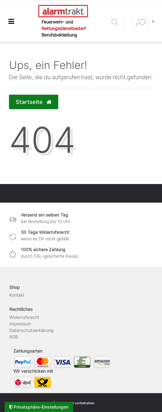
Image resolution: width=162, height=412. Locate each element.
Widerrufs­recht (24, 317)
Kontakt (16, 295)
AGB (13, 336)
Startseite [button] (33, 102)
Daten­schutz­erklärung (31, 330)
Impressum (20, 323)
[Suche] (116, 23)
